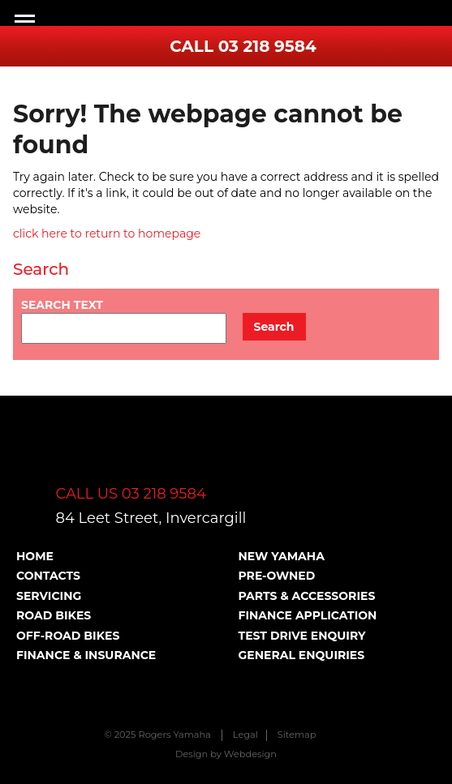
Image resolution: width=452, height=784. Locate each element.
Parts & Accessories (307, 596)
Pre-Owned (277, 575)
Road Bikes (53, 615)
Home (35, 556)
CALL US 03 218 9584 (131, 494)
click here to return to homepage (106, 233)
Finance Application (308, 615)
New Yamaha (282, 556)
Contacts (48, 575)
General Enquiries (302, 655)
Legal (245, 734)
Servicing (48, 596)
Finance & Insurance (86, 655)
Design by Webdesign (226, 754)
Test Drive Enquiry (302, 635)
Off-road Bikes (67, 635)
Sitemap (297, 734)
